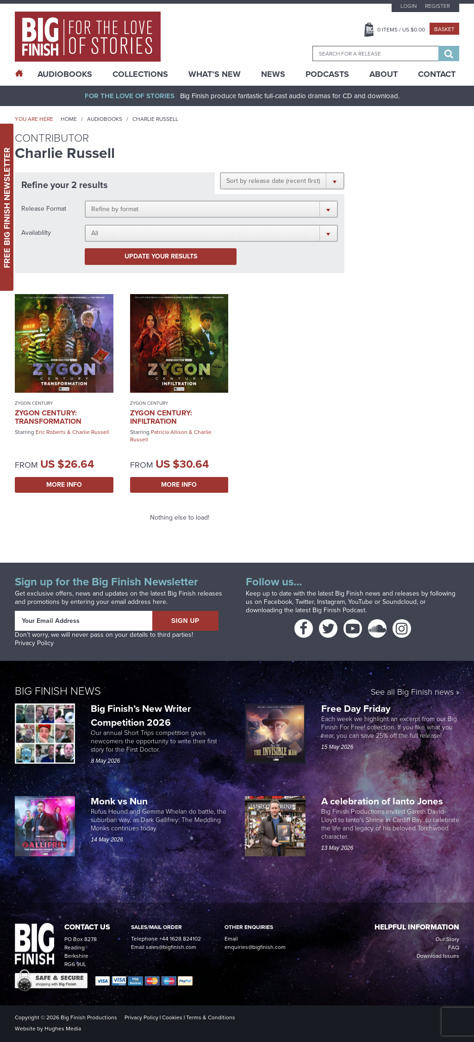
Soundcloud (399, 602)
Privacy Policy (34, 643)
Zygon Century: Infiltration (161, 417)
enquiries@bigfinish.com (255, 947)
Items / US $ (401, 29)
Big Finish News (58, 691)
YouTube (360, 602)
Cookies (172, 1017)
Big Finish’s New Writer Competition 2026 (141, 715)
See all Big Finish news (412, 692)
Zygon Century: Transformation (48, 417)
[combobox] (375, 53)
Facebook (278, 602)
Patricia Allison (169, 432)
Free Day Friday (356, 708)
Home (69, 119)
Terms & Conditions (210, 1017)
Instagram (331, 602)
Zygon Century (34, 403)
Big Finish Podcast (338, 610)
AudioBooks (64, 74)
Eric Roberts (51, 432)
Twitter (304, 602)
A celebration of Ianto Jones (383, 801)
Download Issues (438, 956)
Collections (140, 74)
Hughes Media (62, 1028)
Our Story (447, 939)
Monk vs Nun (120, 801)
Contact (436, 74)
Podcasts (327, 74)
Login (408, 6)
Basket (444, 29)
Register (437, 6)
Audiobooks (104, 119)
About (383, 74)
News (273, 74)
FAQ (453, 947)
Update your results (161, 256)
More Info (64, 485)
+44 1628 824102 (180, 939)
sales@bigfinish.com (171, 947)
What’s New (214, 74)
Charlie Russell (90, 432)
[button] (282, 180)
